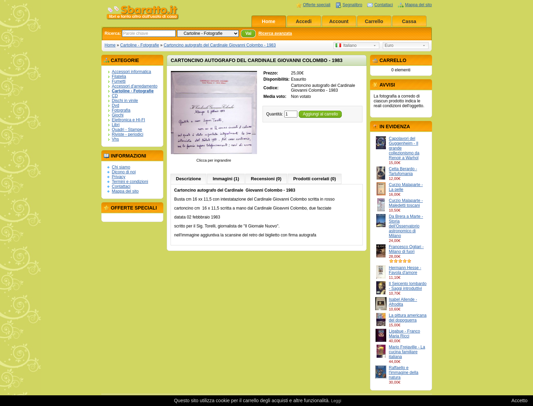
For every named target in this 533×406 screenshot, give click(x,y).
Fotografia (121, 110)
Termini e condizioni (130, 181)
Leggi (336, 400)
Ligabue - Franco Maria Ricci (404, 333)
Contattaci (383, 4)
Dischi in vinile (125, 100)
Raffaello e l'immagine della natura (404, 372)
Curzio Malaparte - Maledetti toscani (406, 203)
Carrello (374, 21)
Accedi (304, 21)
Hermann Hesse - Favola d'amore (405, 270)
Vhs (115, 139)
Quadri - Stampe (127, 129)
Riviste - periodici (127, 134)
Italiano (346, 45)
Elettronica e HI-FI (128, 120)
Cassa (409, 21)
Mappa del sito (418, 4)
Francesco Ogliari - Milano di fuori (406, 249)
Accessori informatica (131, 71)
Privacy (118, 176)
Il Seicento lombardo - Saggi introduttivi (408, 286)
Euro (389, 45)
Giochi (118, 115)
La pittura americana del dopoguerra (408, 318)
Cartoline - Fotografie (139, 45)
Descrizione (188, 178)
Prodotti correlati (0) (314, 178)
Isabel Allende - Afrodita (403, 302)
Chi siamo (121, 167)
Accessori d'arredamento (134, 86)
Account (339, 21)
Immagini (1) (226, 178)
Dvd (115, 105)
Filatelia (119, 76)
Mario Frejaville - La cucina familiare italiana (407, 352)
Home (268, 21)
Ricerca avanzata (275, 33)
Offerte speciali (316, 4)
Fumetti (119, 81)
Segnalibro (352, 4)
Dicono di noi (124, 172)
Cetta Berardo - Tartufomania (403, 171)
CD (115, 95)
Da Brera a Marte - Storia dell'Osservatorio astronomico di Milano (406, 226)
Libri (116, 124)
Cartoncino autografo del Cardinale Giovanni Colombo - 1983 (220, 45)
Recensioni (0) (266, 178)
